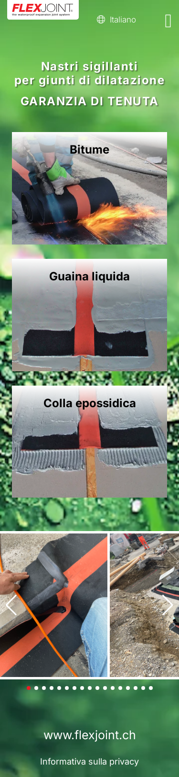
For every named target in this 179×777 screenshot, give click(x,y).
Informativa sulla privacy (89, 761)
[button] (11, 605)
